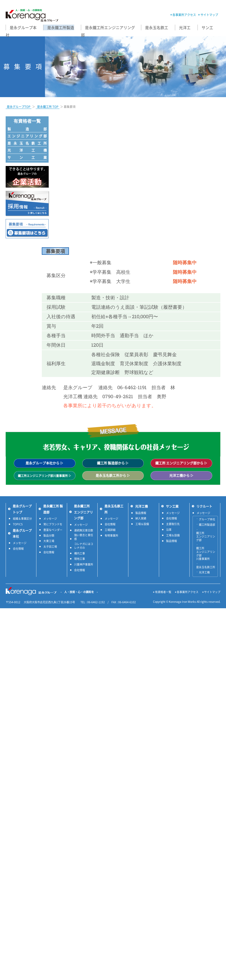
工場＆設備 (142, 524)
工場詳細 (110, 530)
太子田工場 (50, 547)
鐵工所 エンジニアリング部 (205, 536)
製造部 (27, 128)
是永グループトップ (22, 509)
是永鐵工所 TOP (47, 106)
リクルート (204, 506)
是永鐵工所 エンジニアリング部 (83, 512)
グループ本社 (207, 519)
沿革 (169, 530)
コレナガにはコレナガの (83, 546)
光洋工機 (27, 150)
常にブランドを (52, 524)
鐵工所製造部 (207, 525)
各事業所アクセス (184, 14)
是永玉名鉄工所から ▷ (113, 475)
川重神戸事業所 (83, 564)
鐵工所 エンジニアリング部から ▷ (181, 463)
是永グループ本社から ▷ (45, 463)
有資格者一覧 (163, 592)
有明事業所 (111, 536)
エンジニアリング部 (27, 135)
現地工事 (79, 559)
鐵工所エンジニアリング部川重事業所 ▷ (44, 475)
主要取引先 (173, 524)
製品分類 (48, 536)
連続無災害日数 (83, 530)
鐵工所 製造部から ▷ (113, 463)
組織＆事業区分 (22, 519)
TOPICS (18, 524)
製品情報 (140, 513)
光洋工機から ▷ (181, 475)
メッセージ (19, 543)
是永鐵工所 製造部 (53, 509)
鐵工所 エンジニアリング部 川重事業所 (205, 554)
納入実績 (140, 518)
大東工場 (48, 541)
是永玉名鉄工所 (27, 143)
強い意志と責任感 (83, 537)
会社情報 (18, 549)
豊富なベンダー (52, 530)
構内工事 (79, 553)
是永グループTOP (18, 106)
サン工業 (27, 157)
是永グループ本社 (22, 533)
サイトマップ (209, 14)
